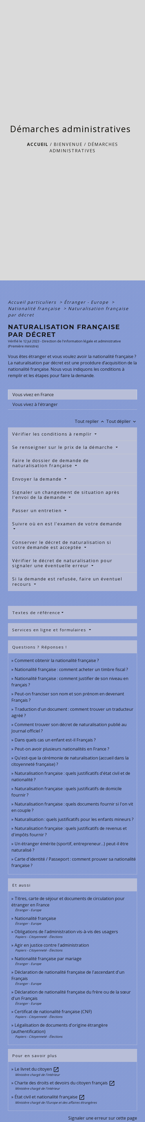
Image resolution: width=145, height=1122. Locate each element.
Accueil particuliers (33, 302)
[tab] (72, 395)
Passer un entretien (37, 510)
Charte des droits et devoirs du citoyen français (65, 1083)
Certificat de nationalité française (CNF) (53, 1011)
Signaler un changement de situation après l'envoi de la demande (66, 494)
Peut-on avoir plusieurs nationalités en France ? (62, 749)
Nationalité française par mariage (48, 959)
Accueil (37, 144)
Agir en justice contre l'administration (52, 945)
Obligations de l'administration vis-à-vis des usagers (66, 932)
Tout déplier (121, 421)
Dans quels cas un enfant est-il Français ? (55, 740)
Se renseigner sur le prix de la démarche (63, 447)
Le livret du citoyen (37, 1069)
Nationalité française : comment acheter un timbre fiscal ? (71, 669)
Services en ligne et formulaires (50, 629)
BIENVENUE (68, 144)
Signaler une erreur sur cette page (102, 1118)
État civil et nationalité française (50, 1097)
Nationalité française (35, 308)
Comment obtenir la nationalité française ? (57, 660)
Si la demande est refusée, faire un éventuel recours (67, 581)
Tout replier (90, 421)
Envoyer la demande (37, 479)
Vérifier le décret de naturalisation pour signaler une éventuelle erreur (62, 563)
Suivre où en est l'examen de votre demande (67, 524)
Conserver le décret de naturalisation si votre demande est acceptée (61, 544)
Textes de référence (36, 612)
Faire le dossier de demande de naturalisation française (50, 463)
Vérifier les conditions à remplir (52, 434)
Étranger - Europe (87, 302)
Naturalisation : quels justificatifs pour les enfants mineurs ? (74, 819)
